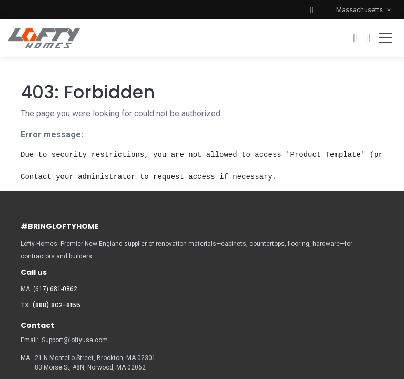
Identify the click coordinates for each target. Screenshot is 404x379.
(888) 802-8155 (56, 305)
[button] (312, 9)
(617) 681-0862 (55, 289)
